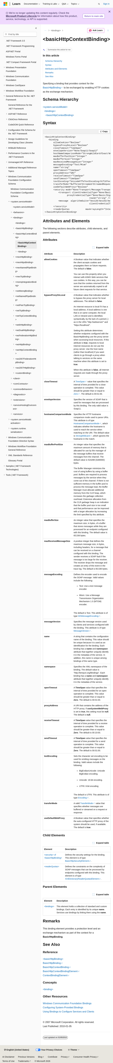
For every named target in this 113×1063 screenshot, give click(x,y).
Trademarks (23, 1061)
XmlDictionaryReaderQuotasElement (82, 879)
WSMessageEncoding (88, 616)
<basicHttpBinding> (53, 959)
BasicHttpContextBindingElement (60, 971)
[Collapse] (36, 28)
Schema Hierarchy (53, 61)
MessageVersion (81, 631)
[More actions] (108, 30)
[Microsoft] (5, 4)
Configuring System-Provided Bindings (63, 1007)
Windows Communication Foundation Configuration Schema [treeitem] (22, 192)
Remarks (49, 72)
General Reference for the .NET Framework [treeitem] (20, 107)
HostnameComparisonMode (86, 423)
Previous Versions (26, 1057)
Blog (40, 1057)
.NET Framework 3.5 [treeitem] (15, 41)
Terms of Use (8, 1061)
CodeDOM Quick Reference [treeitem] (21, 124)
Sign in (106, 4)
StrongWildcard (83, 436)
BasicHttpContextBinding (56, 967)
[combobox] (20, 34)
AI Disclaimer (8, 1057)
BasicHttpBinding (52, 87)
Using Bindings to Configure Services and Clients (68, 1011)
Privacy (64, 1057)
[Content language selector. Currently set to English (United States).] (16, 1050)
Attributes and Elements (56, 69)
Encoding (82, 798)
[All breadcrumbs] (45, 30)
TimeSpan (80, 381)
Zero (76, 394)
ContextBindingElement (55, 975)
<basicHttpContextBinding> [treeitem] (27, 245)
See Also (49, 76)
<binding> (48, 989)
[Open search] (99, 4)
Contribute (52, 1057)
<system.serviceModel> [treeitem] (24, 207)
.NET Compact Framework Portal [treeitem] (21, 62)
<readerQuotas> (51, 866)
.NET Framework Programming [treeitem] (20, 46)
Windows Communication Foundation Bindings (67, 1003)
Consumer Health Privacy (85, 1057)
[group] (77, 175)
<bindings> (56, 30)
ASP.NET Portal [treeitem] (13, 51)
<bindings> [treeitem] (20, 223)
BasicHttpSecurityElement (77, 861)
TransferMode (86, 803)
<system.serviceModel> (55, 107)
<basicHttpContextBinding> (59, 115)
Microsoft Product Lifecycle (21, 16)
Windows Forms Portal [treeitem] (16, 57)
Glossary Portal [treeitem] (15, 460)
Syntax (48, 65)
